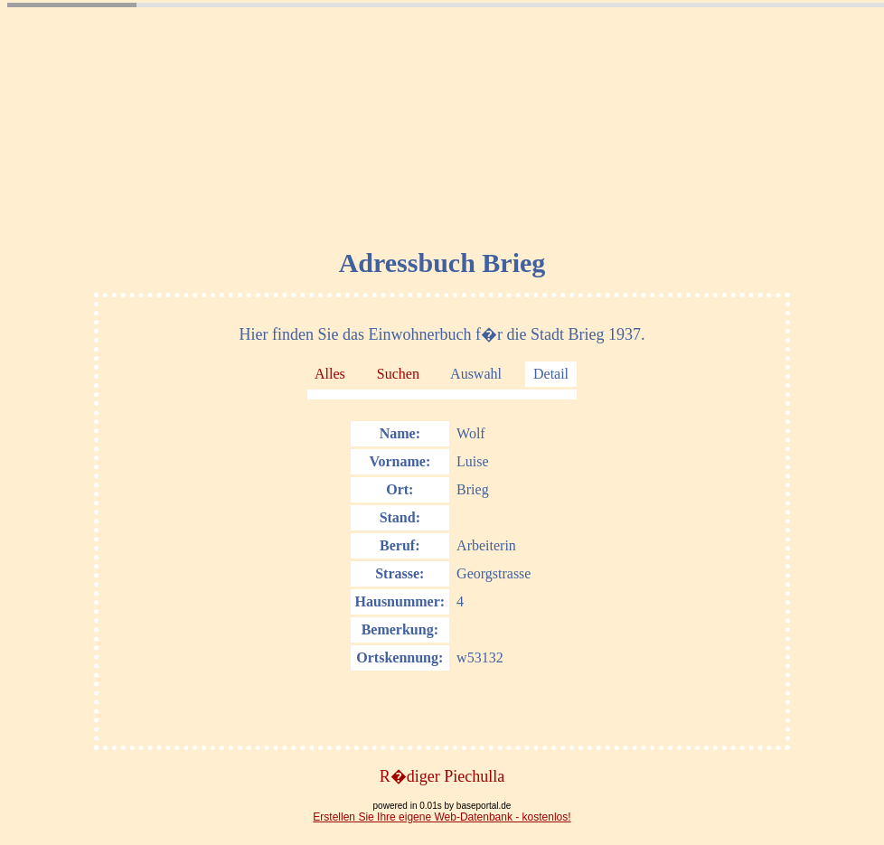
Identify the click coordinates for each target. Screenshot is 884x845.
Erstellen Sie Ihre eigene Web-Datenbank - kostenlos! (441, 817)
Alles (330, 373)
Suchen (398, 373)
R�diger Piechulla (442, 776)
